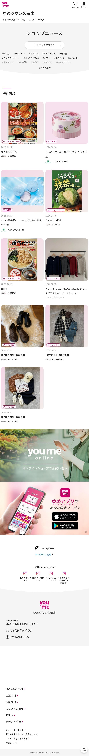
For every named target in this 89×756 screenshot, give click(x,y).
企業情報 (11, 695)
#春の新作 (59, 58)
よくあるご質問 (15, 708)
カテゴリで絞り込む (44, 45)
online (75, 4)
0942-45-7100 (21, 630)
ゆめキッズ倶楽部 (38, 579)
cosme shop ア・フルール (50, 579)
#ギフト (46, 58)
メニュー (84, 4)
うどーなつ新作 (53, 220)
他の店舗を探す (15, 689)
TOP (84, 749)
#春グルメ (72, 58)
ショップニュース (27, 20)
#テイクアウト (49, 54)
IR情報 (9, 715)
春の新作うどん (9, 152)
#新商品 (5, 54)
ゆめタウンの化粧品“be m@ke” (64, 580)
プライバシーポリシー (16, 730)
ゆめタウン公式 (43, 554)
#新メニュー (19, 54)
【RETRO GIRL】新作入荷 (13, 355)
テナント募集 (13, 721)
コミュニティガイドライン (17, 739)
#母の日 (63, 54)
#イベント (33, 54)
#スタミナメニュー (10, 58)
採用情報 (11, 702)
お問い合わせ (12, 743)
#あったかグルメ (31, 58)
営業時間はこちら (20, 637)
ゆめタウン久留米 (10, 20)
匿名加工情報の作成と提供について (22, 734)
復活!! (4, 288)
